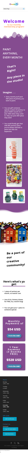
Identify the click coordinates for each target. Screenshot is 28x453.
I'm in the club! (14, 336)
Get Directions (9, 434)
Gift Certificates (9, 419)
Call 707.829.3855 (10, 429)
